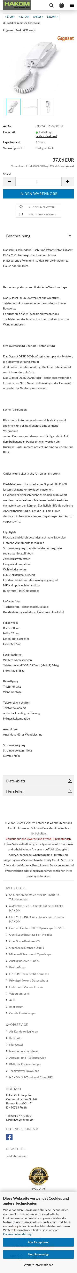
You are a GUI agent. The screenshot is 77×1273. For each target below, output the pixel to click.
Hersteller (15, 791)
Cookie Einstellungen (22, 1013)
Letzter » (52, 16)
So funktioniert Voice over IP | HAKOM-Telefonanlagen (34, 897)
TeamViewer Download (24, 1070)
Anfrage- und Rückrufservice (27, 1057)
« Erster (10, 16)
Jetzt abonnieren (16, 1156)
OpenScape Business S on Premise (30, 934)
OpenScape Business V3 (24, 941)
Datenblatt (15, 780)
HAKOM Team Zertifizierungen (29, 974)
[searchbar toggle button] (51, 5)
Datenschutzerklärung (17, 1234)
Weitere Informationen (38, 1264)
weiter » (38, 16)
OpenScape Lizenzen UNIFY (26, 947)
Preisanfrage (17, 967)
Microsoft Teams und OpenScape (30, 954)
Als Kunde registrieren (23, 1031)
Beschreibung (18, 235)
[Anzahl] (38, 181)
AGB (12, 1000)
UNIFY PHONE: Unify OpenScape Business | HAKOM (37, 919)
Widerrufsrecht (19, 993)
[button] (9, 181)
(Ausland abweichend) (46, 136)
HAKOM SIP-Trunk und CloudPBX (31, 1077)
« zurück (24, 16)
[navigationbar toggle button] (72, 5)
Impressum (16, 1006)
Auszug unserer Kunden (24, 960)
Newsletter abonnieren (24, 1051)
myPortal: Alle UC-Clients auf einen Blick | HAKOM (36, 908)
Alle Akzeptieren (38, 1242)
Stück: (7, 174)
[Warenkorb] (61, 5)
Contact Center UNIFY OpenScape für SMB (36, 928)
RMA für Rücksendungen (25, 1064)
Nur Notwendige (38, 1254)
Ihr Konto (15, 1038)
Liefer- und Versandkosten (26, 987)
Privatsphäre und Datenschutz (28, 980)
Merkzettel (16, 1044)
